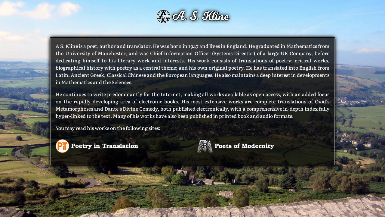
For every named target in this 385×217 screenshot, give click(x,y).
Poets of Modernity (235, 145)
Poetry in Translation (97, 145)
